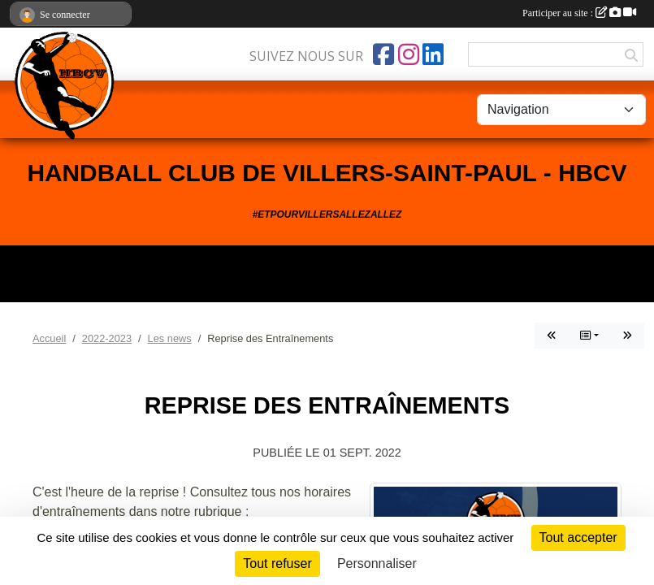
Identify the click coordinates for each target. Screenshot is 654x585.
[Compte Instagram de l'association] (408, 54)
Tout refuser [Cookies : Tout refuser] (277, 563)
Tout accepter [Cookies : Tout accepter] (578, 537)
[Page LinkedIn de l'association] (433, 54)
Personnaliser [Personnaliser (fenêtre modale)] (377, 563)
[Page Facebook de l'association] (383, 54)
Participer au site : (579, 13)
